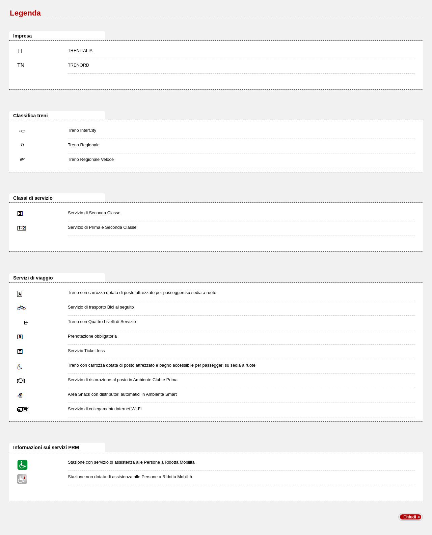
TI (19, 51)
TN (20, 65)
